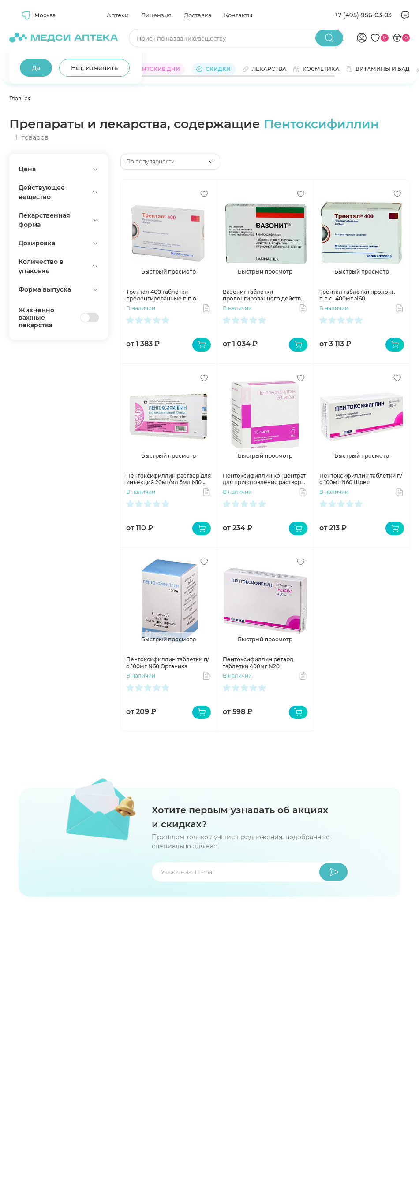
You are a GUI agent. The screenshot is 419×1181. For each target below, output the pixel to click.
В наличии (140, 308)
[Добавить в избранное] (204, 194)
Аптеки (118, 15)
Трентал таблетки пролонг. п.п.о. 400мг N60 (357, 295)
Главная (20, 98)
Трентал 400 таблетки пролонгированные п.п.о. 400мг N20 (162, 295)
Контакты (238, 15)
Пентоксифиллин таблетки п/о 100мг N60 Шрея (360, 479)
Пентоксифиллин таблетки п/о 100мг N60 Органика (167, 663)
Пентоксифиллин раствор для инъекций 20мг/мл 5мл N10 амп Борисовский (168, 479)
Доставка (198, 15)
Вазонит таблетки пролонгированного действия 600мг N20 (265, 295)
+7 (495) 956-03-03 (363, 15)
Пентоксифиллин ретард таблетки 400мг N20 (258, 663)
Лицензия (156, 15)
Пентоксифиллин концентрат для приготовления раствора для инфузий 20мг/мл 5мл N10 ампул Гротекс (265, 479)
